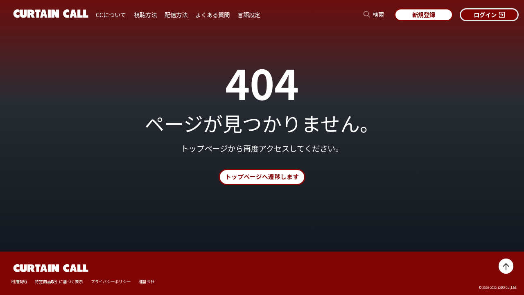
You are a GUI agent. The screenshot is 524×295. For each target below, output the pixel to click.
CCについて (111, 14)
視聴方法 (145, 14)
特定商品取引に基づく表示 (59, 281)
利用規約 (19, 281)
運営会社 (147, 281)
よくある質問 (212, 14)
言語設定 (248, 14)
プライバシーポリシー (111, 281)
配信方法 (176, 14)
